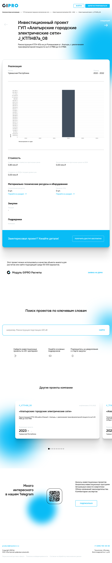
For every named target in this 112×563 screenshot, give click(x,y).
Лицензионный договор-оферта (13, 556)
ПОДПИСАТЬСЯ (86, 503)
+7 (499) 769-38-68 (102, 546)
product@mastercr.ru (10, 546)
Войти (79, 6)
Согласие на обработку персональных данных (65, 556)
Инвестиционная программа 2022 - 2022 (64, 12)
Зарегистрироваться (97, 6)
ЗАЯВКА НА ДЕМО (95, 273)
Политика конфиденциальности (37, 556)
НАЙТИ (102, 330)
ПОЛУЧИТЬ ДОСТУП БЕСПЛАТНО (88, 239)
